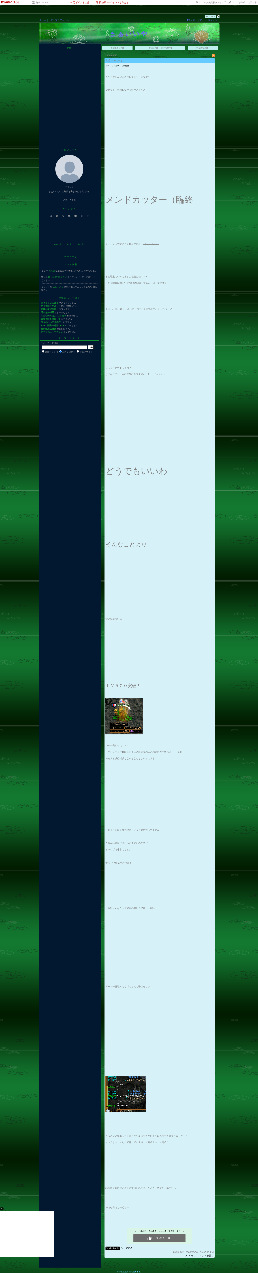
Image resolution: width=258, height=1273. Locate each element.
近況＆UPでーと (114, 60)
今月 (69, 244)
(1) (124, 60)
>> (215, 2)
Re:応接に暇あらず (57, 277)
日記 (50, 20)
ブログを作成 (238, 2)
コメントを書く (205, 1255)
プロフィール (62, 20)
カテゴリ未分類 (122, 65)
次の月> (80, 244)
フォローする (69, 199)
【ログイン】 (212, 20)
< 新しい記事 (117, 48)
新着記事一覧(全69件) (160, 48)
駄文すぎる (58, 287)
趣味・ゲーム (42, 2)
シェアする (127, 1248)
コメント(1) (189, 1255)
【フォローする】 (195, 20)
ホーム (42, 20)
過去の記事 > (203, 48)
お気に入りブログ (69, 298)
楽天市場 (252, 2)
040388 (210, 16)
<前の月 (57, 244)
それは (51, 271)
